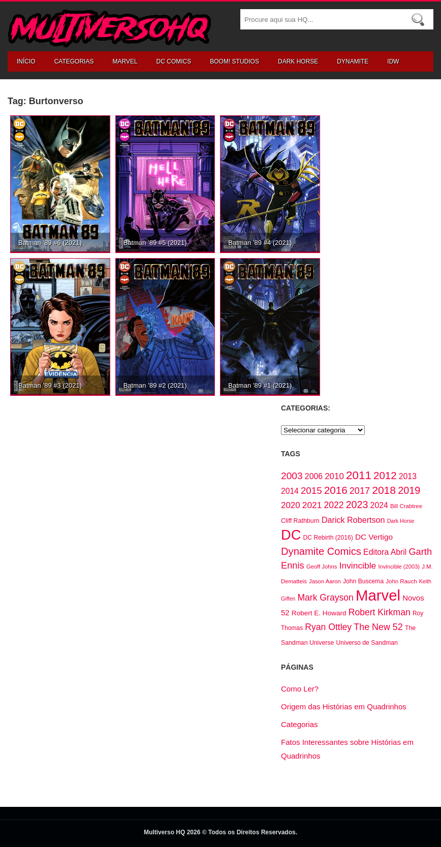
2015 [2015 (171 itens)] (311, 490)
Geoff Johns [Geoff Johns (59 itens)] (321, 566)
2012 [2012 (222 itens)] (385, 475)
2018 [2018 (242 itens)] (384, 490)
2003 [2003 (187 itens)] (292, 475)
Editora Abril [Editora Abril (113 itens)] (384, 552)
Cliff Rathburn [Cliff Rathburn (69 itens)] (300, 520)
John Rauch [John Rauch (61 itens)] (401, 581)
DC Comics (174, 61)
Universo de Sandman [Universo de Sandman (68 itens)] (366, 642)
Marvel (124, 61)
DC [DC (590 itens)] (291, 535)
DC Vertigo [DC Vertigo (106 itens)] (374, 536)
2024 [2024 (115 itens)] (379, 505)
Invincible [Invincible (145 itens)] (357, 565)
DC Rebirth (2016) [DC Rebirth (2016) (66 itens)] (328, 537)
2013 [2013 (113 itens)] (408, 476)
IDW (393, 61)
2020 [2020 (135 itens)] (290, 505)
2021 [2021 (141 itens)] (312, 505)
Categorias (74, 61)
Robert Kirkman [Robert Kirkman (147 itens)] (380, 612)
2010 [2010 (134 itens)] (334, 476)
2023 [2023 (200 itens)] (357, 504)
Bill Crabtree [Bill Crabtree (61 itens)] (406, 506)
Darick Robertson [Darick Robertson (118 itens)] (353, 519)
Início (26, 61)
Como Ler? (300, 688)
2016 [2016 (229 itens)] (336, 490)
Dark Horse (298, 61)
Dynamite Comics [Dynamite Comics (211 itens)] (321, 551)
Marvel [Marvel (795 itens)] (378, 595)
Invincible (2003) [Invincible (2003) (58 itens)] (399, 566)
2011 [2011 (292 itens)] (358, 475)
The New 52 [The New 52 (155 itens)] (378, 627)
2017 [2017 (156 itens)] (360, 491)
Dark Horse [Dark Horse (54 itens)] (401, 521)
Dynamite (352, 61)
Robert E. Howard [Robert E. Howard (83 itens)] (319, 613)
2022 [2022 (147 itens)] (333, 505)
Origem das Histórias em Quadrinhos (343, 706)
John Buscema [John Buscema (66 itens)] (363, 581)
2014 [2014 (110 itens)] (290, 491)
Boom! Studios (234, 61)
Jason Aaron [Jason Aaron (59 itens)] (325, 581)
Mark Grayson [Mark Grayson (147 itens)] (325, 597)
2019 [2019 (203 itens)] (409, 490)
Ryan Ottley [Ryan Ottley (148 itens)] (328, 627)
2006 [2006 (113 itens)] (314, 476)
